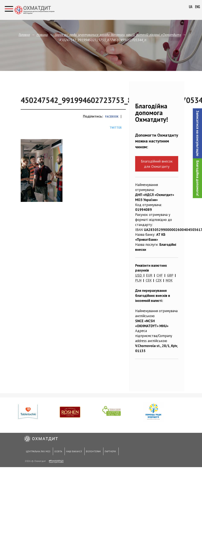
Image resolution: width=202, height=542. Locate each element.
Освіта (57, 452)
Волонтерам (92, 452)
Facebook (111, 116)
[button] (197, 133)
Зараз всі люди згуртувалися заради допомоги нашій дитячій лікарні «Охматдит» (118, 34)
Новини (42, 34)
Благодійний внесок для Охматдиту (157, 164)
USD (138, 275)
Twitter (116, 127)
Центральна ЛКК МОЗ (37, 452)
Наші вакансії (73, 452)
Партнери (108, 452)
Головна (24, 34)
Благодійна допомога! (197, 178)
